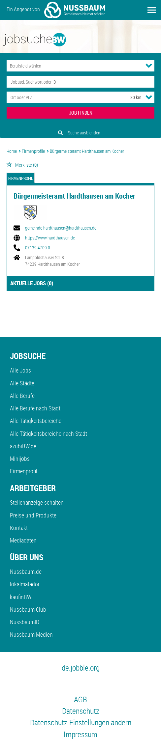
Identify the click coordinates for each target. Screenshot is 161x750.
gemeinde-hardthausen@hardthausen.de (60, 228)
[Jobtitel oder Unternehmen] (80, 82)
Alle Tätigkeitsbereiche (35, 421)
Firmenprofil (20, 178)
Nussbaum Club (28, 609)
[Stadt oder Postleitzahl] (62, 97)
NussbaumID (24, 622)
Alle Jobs (20, 370)
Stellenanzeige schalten (37, 502)
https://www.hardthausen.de (50, 237)
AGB (80, 699)
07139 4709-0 (37, 247)
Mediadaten (23, 540)
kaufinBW (20, 597)
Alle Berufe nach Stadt (35, 408)
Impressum (80, 734)
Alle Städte (22, 383)
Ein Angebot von (56, 10)
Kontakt (19, 528)
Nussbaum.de (26, 571)
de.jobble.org (81, 667)
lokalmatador (25, 584)
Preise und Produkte (33, 515)
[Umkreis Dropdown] (149, 97)
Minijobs (20, 458)
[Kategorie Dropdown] (149, 65)
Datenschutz (80, 711)
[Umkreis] (129, 97)
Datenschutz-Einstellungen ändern (80, 722)
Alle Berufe (22, 396)
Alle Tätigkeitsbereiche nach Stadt (48, 433)
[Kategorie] (74, 65)
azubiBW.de (23, 446)
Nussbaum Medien (31, 634)
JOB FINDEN (80, 112)
